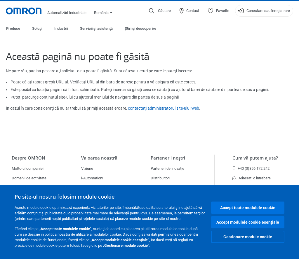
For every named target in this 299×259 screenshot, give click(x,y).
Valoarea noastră (99, 158)
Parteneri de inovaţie (167, 168)
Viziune (87, 168)
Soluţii (37, 28)
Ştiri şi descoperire (140, 28)
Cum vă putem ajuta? (255, 158)
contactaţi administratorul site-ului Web (163, 108)
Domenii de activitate (29, 178)
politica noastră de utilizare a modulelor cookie (83, 234)
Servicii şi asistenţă (96, 28)
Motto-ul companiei (28, 168)
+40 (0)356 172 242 (251, 168)
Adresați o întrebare (251, 178)
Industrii (61, 28)
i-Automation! (92, 178)
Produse (13, 28)
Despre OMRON (28, 158)
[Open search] (160, 10)
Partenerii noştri (168, 158)
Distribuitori (160, 178)
